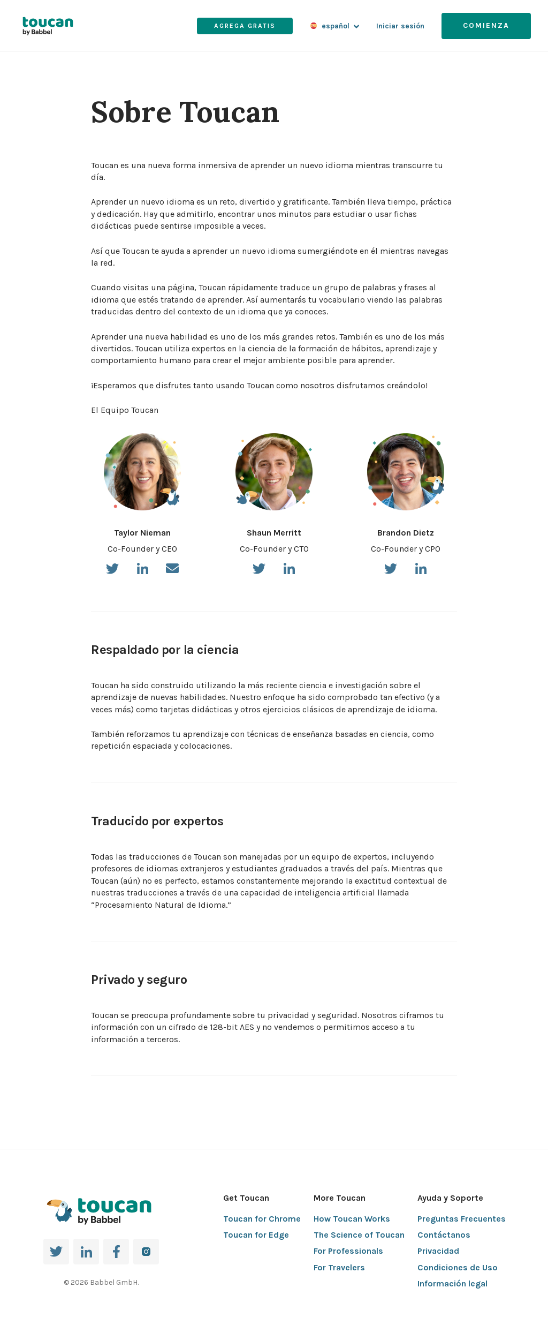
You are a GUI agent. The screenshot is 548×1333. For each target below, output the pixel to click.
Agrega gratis (245, 25)
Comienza (486, 25)
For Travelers (339, 1267)
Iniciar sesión (400, 26)
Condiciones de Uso (457, 1267)
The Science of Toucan (359, 1235)
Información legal (452, 1283)
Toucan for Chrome (262, 1219)
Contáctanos (443, 1235)
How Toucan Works (352, 1219)
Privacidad (438, 1251)
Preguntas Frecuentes (461, 1219)
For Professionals (348, 1251)
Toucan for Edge (256, 1235)
